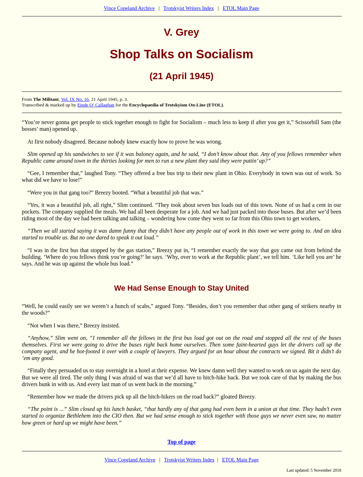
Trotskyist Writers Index (188, 8)
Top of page (181, 442)
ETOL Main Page (241, 8)
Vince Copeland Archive (129, 8)
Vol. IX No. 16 (75, 99)
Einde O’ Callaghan (95, 104)
